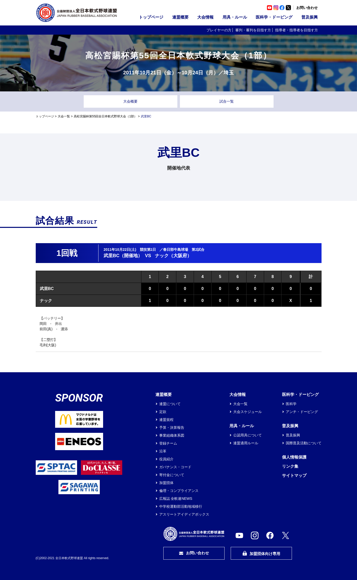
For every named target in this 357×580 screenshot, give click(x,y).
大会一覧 (64, 116)
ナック (46, 300)
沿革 (162, 451)
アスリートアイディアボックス (184, 514)
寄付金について (171, 475)
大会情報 (205, 17)
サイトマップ (294, 475)
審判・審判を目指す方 (253, 30)
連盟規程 (166, 420)
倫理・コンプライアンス (179, 491)
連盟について (170, 404)
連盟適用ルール (245, 443)
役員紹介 (166, 459)
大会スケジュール (247, 412)
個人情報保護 (294, 457)
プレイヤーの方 (218, 30)
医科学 (291, 404)
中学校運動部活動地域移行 (180, 506)
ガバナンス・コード (175, 467)
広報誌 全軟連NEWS (175, 498)
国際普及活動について (304, 443)
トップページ (151, 17)
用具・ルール (235, 17)
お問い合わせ (307, 8)
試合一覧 (226, 101)
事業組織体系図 (171, 435)
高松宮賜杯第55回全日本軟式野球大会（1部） (105, 116)
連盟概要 (180, 17)
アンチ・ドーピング (302, 412)
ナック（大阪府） (173, 255)
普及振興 (309, 17)
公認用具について (247, 435)
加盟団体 (166, 483)
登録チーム (168, 443)
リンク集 (290, 466)
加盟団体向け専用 (261, 553)
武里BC (47, 288)
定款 (162, 412)
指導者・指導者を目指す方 (296, 30)
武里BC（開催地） (123, 255)
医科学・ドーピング (274, 17)
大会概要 (130, 101)
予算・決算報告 (171, 427)
